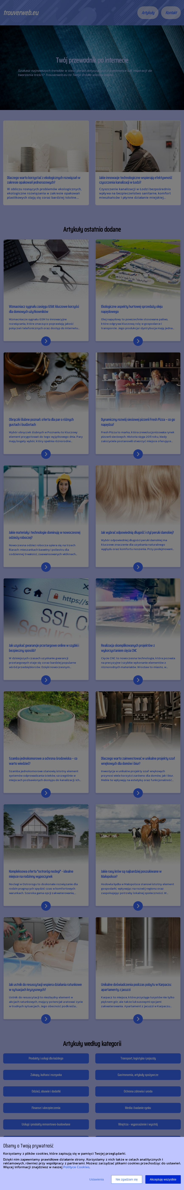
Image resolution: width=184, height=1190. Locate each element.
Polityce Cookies (76, 1166)
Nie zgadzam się (127, 1179)
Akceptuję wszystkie (163, 1179)
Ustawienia (96, 1179)
